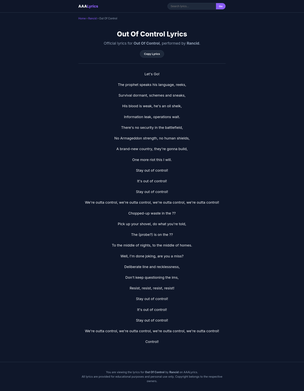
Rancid (92, 18)
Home (82, 18)
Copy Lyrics (152, 53)
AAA (88, 6)
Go (221, 6)
